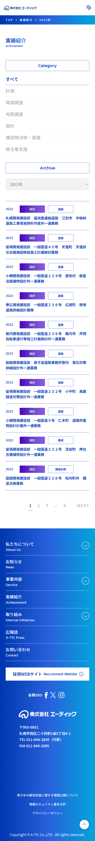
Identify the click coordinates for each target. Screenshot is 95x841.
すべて (12, 79)
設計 (10, 126)
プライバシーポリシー (47, 813)
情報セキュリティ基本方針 (47, 804)
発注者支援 (17, 149)
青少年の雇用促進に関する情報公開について (47, 795)
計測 (10, 91)
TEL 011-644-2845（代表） (41, 739)
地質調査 (14, 114)
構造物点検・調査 (23, 137)
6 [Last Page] (65, 505)
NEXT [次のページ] (83, 505)
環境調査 (14, 102)
